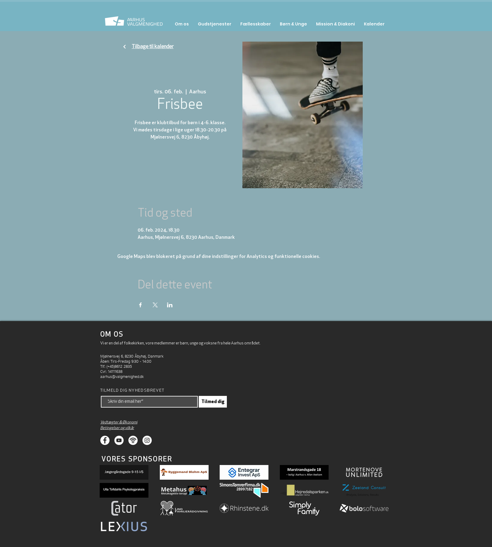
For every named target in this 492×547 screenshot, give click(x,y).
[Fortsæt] (124, 46)
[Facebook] (105, 440)
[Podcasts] (133, 440)
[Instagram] (147, 440)
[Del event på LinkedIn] (170, 305)
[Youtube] (119, 440)
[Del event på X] (155, 305)
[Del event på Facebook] (140, 305)
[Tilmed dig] (213, 402)
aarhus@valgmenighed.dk (122, 376)
